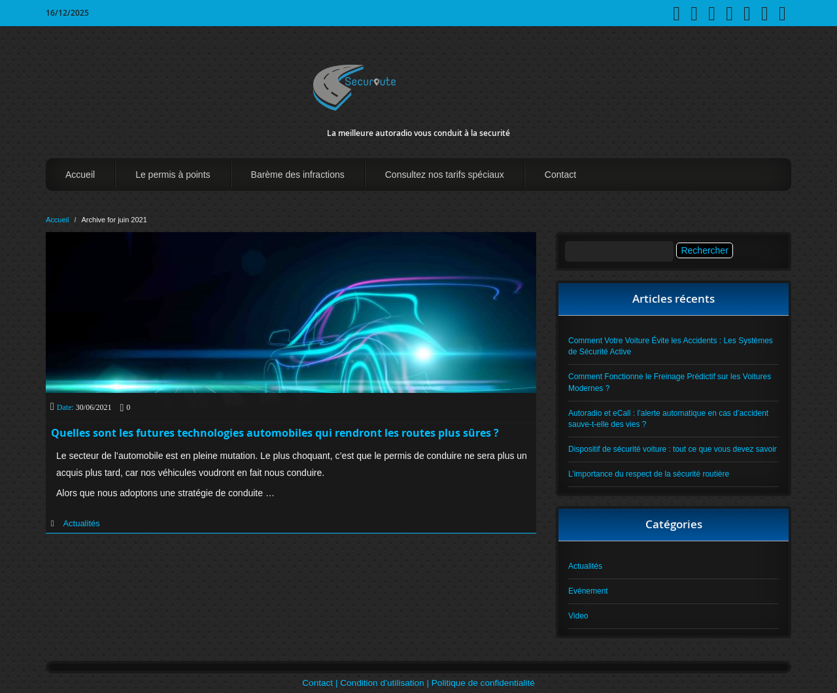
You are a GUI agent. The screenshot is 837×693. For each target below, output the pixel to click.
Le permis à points (172, 174)
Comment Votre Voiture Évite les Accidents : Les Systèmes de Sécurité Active (670, 346)
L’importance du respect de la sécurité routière (648, 474)
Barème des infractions (298, 174)
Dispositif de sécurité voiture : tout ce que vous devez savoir (672, 449)
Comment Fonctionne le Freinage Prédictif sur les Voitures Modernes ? (669, 382)
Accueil (80, 174)
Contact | (321, 683)
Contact (560, 174)
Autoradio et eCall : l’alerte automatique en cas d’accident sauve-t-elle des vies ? (668, 419)
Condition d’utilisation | (386, 683)
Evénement (588, 591)
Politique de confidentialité (483, 683)
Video (578, 615)
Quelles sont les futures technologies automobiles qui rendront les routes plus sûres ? (275, 433)
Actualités (81, 523)
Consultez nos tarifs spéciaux (444, 174)
